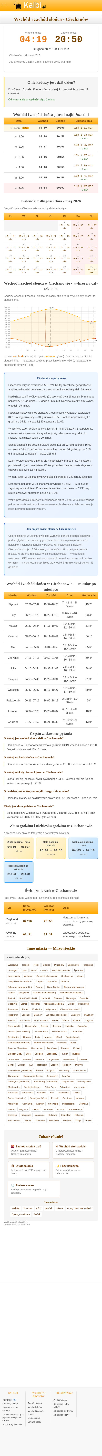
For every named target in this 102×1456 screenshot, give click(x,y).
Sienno (11, 1109)
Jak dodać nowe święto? (10, 1409)
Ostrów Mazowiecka (74, 987)
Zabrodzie (65, 1087)
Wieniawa (40, 1120)
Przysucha (26, 1115)
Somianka (27, 1104)
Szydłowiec (13, 1037)
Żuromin (65, 1048)
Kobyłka (39, 981)
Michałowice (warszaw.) (71, 992)
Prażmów (88, 1015)
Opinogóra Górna (38, 1098)
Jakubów (67, 1120)
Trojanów (66, 1065)
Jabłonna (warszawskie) (20, 987)
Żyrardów (78, 970)
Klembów (56, 1026)
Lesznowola (14, 976)
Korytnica (23, 1109)
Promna (60, 1109)
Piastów (65, 981)
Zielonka (58, 998)
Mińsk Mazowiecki (61, 970)
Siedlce (46, 965)
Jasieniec (40, 1115)
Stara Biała (24, 1020)
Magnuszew (68, 1081)
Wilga (78, 1120)
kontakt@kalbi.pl (10, 1403)
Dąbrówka (52, 1048)
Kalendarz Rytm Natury (61, 1405)
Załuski (35, 1109)
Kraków (16, 1208)
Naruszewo (27, 1092)
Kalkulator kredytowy (63, 1411)
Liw (31, 1065)
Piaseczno (88, 965)
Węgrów (88, 1020)
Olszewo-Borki (41, 1031)
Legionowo (73, 965)
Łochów (66, 1076)
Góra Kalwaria (41, 1020)
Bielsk (73, 1042)
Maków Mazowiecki (43, 1042)
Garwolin (84, 998)
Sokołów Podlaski (28, 998)
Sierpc (24, 1004)
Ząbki (24, 970)
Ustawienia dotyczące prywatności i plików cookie (12, 1417)
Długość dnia (34, 1418)
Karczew (48, 1037)
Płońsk (11, 992)
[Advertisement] (51, 1257)
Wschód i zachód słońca (36, 1412)
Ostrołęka (13, 970)
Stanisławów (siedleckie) (20, 1070)
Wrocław (27, 1208)
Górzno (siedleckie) (33, 1076)
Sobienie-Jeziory (32, 1087)
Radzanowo (37, 1048)
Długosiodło (53, 1059)
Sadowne (48, 1109)
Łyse (28, 1054)
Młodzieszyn (68, 1104)
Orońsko (41, 1092)
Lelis (37, 1037)
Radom (26, 965)
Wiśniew (80, 1098)
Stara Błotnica (75, 1109)
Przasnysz (13, 1009)
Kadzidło (69, 1026)
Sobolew (27, 1059)
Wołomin (28, 976)
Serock (27, 1120)
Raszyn (39, 987)
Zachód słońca (35, 1403)
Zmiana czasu (34, 1422)
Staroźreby (64, 1070)
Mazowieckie (19, 957)
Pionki (25, 1009)
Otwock (44, 970)
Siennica (39, 1059)
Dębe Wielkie (14, 1026)
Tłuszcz (76, 1054)
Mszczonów (79, 1087)
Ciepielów (66, 1115)
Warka (65, 1020)
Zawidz (76, 1092)
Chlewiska (53, 1104)
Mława (80, 976)
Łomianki (45, 998)
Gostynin (12, 1004)
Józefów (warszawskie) (44, 992)
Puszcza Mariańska (17, 1048)
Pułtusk (11, 998)
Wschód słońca (35, 1407)
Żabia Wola (77, 1031)
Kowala (11, 1020)
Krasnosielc (63, 1092)
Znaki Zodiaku (60, 1400)
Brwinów (38, 1015)
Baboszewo (69, 1059)
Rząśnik (51, 1070)
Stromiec (12, 1115)
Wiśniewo (54, 1120)
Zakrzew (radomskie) (56, 1015)
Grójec (71, 1004)
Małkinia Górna (59, 1031)
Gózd (59, 1037)
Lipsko (88, 1120)
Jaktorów (75, 1015)
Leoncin (40, 1104)
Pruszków (59, 965)
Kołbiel (76, 1048)
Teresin (44, 1026)
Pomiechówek (73, 1037)
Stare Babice (53, 987)
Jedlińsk (26, 1015)
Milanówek (83, 1004)
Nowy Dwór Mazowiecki (20, 981)
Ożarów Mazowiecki (70, 1009)
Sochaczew (67, 976)
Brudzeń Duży (15, 1054)
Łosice (39, 1070)
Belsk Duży (50, 1087)
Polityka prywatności (12, 1424)
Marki (33, 970)
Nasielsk (83, 1059)
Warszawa (13, 965)
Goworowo (13, 1059)
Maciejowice (14, 1087)
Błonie (55, 1020)
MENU (4, 5)
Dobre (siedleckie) (17, 1098)
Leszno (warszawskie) (19, 1031)
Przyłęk (55, 1098)
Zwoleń (21, 1065)
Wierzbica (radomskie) (19, 1042)
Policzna (79, 1115)
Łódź (38, 1208)
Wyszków (52, 981)
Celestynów (31, 1026)
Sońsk (11, 1065)
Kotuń (65, 1054)
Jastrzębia (42, 1065)
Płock (36, 965)
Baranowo (13, 1092)
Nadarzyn (71, 998)
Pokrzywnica (14, 1120)
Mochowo (83, 1104)
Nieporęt (35, 1004)
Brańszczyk (52, 1054)
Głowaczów (14, 1076)
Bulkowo (53, 1115)
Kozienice (37, 1009)
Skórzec (39, 1054)
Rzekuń (76, 1020)
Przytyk (79, 1065)
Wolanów (62, 1042)
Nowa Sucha (79, 1070)
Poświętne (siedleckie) (19, 1081)
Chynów (27, 1037)
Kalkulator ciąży (60, 1415)
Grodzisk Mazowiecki (46, 976)
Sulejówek (24, 992)
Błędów (54, 1065)
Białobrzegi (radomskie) (46, 1081)
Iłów (51, 1092)
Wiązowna (51, 1009)
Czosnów (82, 1026)
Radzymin (13, 1015)
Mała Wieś (13, 1104)
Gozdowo (67, 1098)
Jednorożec (52, 1076)
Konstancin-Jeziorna (53, 1004)
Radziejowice (84, 1081)
